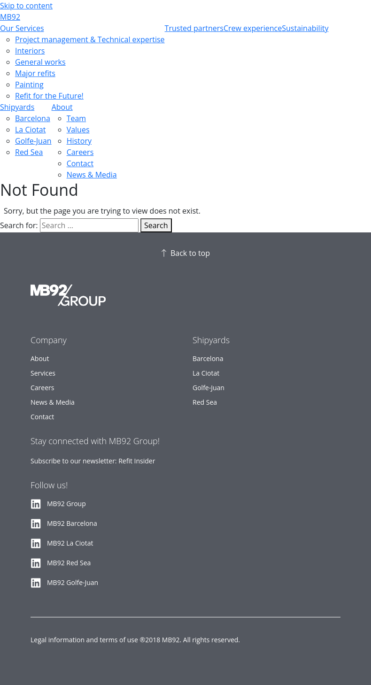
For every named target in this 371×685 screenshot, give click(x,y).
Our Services (22, 28)
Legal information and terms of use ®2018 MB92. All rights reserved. (135, 639)
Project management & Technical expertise (90, 39)
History (79, 141)
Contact (80, 163)
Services (43, 373)
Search (156, 225)
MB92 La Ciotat (70, 543)
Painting (29, 84)
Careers (80, 152)
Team (76, 118)
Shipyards (17, 107)
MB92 (10, 17)
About (62, 107)
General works (40, 62)
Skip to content (26, 5)
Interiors (30, 51)
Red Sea (29, 152)
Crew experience (253, 28)
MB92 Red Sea (69, 562)
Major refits (35, 73)
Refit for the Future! (49, 96)
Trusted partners (194, 28)
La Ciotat (30, 129)
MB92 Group (66, 503)
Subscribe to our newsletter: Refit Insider (93, 460)
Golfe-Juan (33, 141)
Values (78, 129)
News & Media (92, 174)
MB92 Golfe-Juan (72, 582)
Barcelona (32, 118)
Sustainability (305, 28)
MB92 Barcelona (72, 523)
